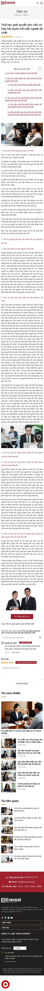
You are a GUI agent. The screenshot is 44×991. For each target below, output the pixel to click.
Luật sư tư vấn (25, 972)
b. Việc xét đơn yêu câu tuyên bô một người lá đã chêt (25, 91)
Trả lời (7, 652)
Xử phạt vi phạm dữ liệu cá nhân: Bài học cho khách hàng (27, 857)
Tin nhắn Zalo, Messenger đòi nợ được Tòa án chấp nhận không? (30, 741)
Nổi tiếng (11, 970)
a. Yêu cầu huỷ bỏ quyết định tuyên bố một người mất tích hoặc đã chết (25, 105)
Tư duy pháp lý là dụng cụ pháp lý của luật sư (29, 785)
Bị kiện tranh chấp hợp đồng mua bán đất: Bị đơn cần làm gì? (28, 838)
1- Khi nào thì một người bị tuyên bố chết (21, 73)
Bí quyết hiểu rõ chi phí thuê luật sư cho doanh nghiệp (21, 732)
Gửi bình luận (22, 684)
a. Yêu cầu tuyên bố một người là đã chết (24, 85)
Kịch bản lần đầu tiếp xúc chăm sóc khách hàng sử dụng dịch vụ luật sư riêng (29, 774)
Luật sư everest (7, 968)
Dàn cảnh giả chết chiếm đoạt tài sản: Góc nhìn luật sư (28, 829)
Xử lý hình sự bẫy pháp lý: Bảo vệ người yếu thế (26, 809)
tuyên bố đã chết (27, 624)
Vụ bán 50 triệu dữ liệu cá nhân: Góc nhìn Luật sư (27, 819)
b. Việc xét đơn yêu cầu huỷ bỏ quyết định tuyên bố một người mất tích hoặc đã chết (25, 113)
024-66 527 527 (31, 877)
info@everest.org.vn (26, 882)
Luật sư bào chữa (13, 972)
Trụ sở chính (9, 953)
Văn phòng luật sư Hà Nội (23, 968)
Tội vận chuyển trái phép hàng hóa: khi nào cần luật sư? (29, 752)
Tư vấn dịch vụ (22, 617)
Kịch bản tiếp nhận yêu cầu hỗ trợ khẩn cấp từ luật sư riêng (29, 763)
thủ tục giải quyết (13, 624)
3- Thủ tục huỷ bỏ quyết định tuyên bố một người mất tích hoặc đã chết (23, 99)
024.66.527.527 (10, 962)
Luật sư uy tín (35, 972)
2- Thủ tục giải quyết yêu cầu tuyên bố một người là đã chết (23, 79)
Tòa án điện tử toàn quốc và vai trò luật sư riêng (27, 848)
